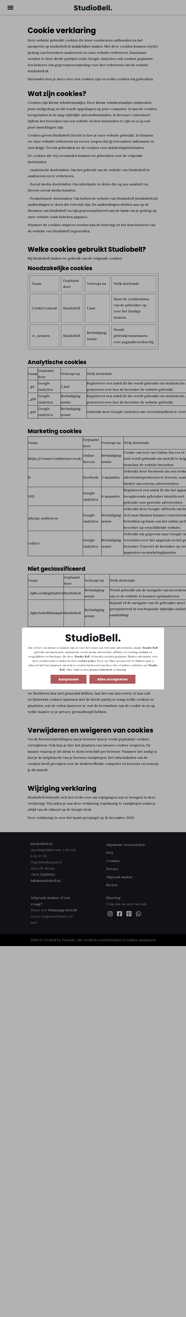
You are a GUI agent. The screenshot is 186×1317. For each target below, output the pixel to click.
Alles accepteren (112, 679)
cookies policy (86, 661)
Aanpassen (68, 679)
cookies (143, 652)
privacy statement (100, 669)
